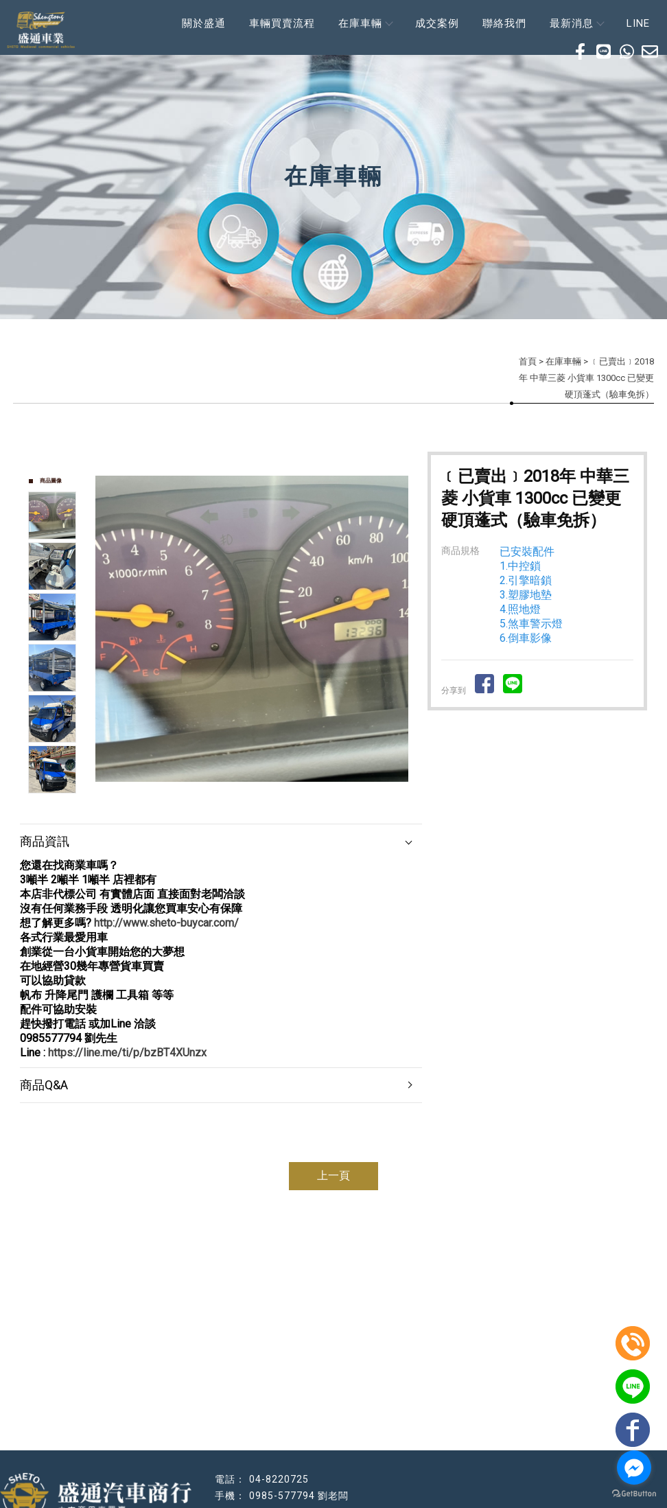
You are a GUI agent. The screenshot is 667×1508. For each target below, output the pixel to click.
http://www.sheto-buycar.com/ (166, 922)
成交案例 (437, 23)
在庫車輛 (365, 23)
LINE (638, 23)
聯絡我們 (504, 23)
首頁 (528, 361)
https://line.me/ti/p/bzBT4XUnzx (127, 1052)
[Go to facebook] (634, 1467)
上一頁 (333, 1175)
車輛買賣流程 (282, 23)
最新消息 (576, 23)
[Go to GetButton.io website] (634, 1493)
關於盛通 (204, 23)
